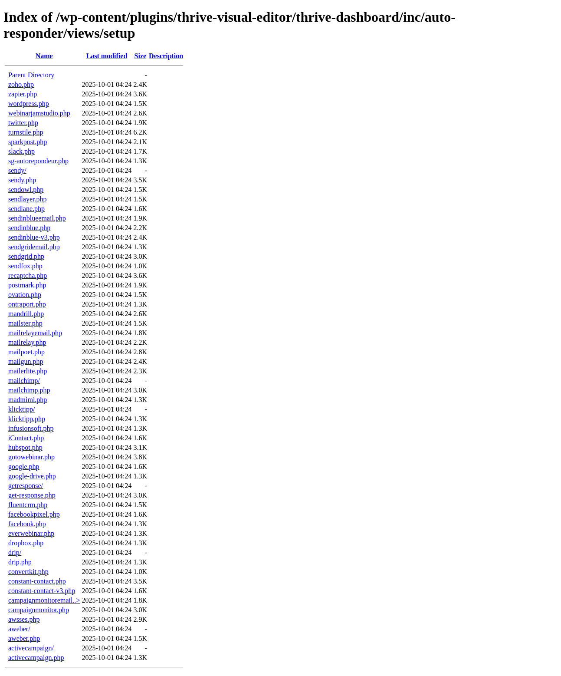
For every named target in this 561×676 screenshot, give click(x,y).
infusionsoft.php (30, 428)
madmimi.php (27, 399)
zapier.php (22, 94)
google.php (23, 466)
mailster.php (25, 323)
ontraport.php (27, 304)
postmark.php (27, 285)
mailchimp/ (24, 380)
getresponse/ (25, 485)
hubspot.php (25, 447)
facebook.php (27, 524)
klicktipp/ (21, 409)
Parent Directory (31, 75)
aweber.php (24, 638)
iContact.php (26, 438)
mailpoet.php (26, 352)
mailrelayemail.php (35, 332)
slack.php (21, 151)
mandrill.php (26, 313)
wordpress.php (28, 103)
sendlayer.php (27, 199)
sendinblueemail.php (37, 218)
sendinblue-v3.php (34, 237)
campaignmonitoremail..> (44, 600)
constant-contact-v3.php (41, 590)
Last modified (107, 55)
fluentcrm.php (27, 504)
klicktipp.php (26, 418)
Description (166, 55)
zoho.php (21, 84)
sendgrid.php (26, 256)
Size (141, 55)
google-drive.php (32, 476)
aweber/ (19, 629)
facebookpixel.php (34, 514)
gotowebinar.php (31, 457)
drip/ (14, 552)
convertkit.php (28, 571)
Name (44, 55)
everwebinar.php (31, 533)
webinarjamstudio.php (39, 113)
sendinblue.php (29, 227)
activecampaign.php (36, 657)
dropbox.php (25, 543)
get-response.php (32, 495)
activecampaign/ (31, 648)
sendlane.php (26, 208)
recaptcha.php (27, 275)
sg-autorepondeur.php (38, 161)
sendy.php (22, 180)
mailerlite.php (27, 371)
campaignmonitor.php (38, 609)
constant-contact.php (37, 581)
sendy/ (17, 170)
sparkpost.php (27, 141)
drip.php (20, 562)
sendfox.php (25, 266)
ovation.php (24, 294)
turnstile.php (25, 132)
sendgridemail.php (34, 247)
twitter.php (23, 122)
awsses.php (23, 619)
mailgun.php (25, 361)
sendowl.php (25, 189)
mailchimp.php (29, 390)
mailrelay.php (27, 342)
